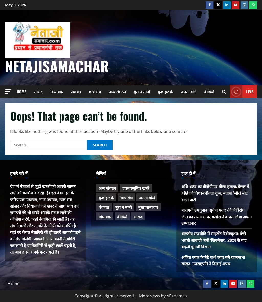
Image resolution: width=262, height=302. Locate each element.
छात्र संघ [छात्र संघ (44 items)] (126, 197)
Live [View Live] (241, 91)
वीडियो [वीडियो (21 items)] (122, 216)
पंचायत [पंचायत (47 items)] (104, 207)
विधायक (56, 92)
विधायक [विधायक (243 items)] (105, 216)
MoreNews (149, 296)
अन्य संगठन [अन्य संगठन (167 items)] (107, 188)
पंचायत (75, 92)
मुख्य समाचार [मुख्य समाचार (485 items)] (148, 207)
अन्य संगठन (117, 92)
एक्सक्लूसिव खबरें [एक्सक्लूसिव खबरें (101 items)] (135, 188)
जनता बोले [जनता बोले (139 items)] (147, 197)
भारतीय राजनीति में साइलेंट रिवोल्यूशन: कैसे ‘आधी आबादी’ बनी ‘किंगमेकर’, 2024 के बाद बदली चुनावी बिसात (214, 240)
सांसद (38, 92)
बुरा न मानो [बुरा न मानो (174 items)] (123, 207)
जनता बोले (188, 92)
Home (21, 92)
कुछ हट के (165, 92)
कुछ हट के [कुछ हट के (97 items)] (106, 197)
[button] (8, 91)
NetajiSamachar (57, 65)
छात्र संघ (95, 92)
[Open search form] (224, 92)
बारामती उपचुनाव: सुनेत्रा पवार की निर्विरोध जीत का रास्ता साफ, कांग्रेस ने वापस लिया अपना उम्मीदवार (216, 216)
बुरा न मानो (142, 92)
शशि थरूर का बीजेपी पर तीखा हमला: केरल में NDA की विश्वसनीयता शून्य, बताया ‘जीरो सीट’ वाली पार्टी (215, 192)
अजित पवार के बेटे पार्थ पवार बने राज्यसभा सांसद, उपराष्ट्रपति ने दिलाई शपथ (213, 260)
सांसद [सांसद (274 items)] (138, 216)
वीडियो (209, 92)
